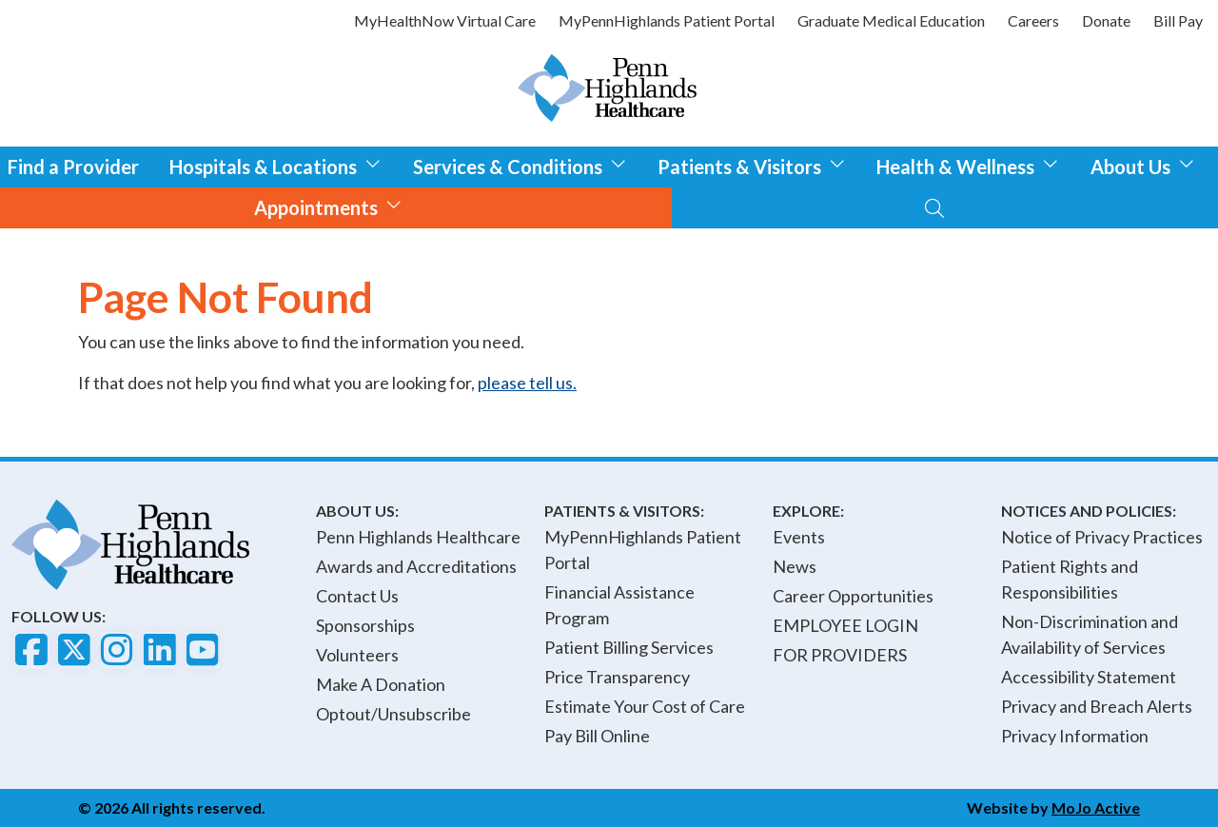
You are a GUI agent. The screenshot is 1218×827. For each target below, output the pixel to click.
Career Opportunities (853, 595)
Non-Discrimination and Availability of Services (1089, 634)
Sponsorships (365, 625)
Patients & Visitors (752, 164)
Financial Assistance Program (619, 604)
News (794, 566)
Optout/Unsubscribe (393, 713)
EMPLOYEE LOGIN (845, 625)
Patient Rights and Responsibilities (1069, 579)
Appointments (328, 205)
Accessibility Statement (1088, 676)
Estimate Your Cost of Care (644, 706)
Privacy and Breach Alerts (1096, 706)
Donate (1106, 20)
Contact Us (357, 595)
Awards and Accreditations (416, 566)
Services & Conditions (520, 164)
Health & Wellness (967, 164)
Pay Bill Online (597, 735)
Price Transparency (617, 676)
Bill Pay (1178, 20)
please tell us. (527, 382)
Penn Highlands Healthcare (418, 536)
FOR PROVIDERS (840, 654)
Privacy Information (1075, 735)
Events (799, 536)
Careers (1033, 20)
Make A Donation (380, 684)
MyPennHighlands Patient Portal (667, 20)
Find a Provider (73, 166)
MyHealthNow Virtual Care (445, 20)
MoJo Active (1095, 807)
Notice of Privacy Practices (1102, 536)
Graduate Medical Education (891, 20)
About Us (1142, 164)
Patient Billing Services (629, 647)
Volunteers (357, 654)
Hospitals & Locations (275, 164)
